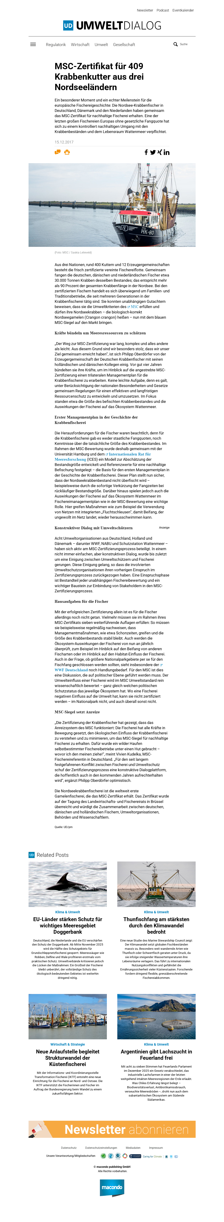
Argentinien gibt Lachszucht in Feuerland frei (156, 1054)
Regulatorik (56, 43)
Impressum (156, 1146)
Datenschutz (69, 1146)
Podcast (163, 10)
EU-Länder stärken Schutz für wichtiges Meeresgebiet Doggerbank (67, 924)
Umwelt (101, 43)
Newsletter (145, 10)
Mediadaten (133, 1146)
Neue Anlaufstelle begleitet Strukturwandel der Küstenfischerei (67, 1057)
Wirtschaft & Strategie (67, 1043)
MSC (135, 306)
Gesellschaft (124, 43)
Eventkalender (183, 10)
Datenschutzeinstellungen (101, 1146)
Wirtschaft (80, 43)
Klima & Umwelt (67, 911)
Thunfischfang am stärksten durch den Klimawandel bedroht (156, 924)
